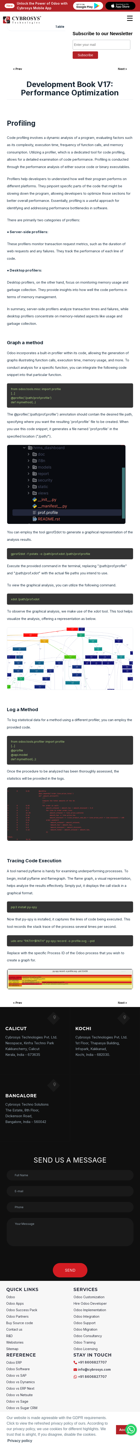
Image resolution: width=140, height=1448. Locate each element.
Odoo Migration (85, 1329)
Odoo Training (84, 1342)
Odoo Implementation (90, 1310)
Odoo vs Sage (17, 1401)
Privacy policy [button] (19, 1441)
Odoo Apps (15, 1303)
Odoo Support (84, 1323)
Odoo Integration (86, 1316)
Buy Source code (19, 1323)
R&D (9, 1336)
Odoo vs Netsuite (19, 1395)
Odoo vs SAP (16, 1375)
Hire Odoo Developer (90, 1303)
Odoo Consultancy (88, 1336)
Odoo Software (18, 1369)
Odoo (10, 1297)
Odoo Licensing (86, 1349)
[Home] (22, 23)
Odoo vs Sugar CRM (21, 1408)
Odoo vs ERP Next (20, 1388)
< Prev (17, 69)
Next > (122, 69)
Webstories (15, 1342)
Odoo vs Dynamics (20, 1382)
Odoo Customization (89, 1297)
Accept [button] (124, 1430)
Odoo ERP (14, 1362)
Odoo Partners (17, 1316)
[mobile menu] (130, 18)
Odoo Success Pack (21, 1310)
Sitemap (12, 1349)
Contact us (14, 1329)
